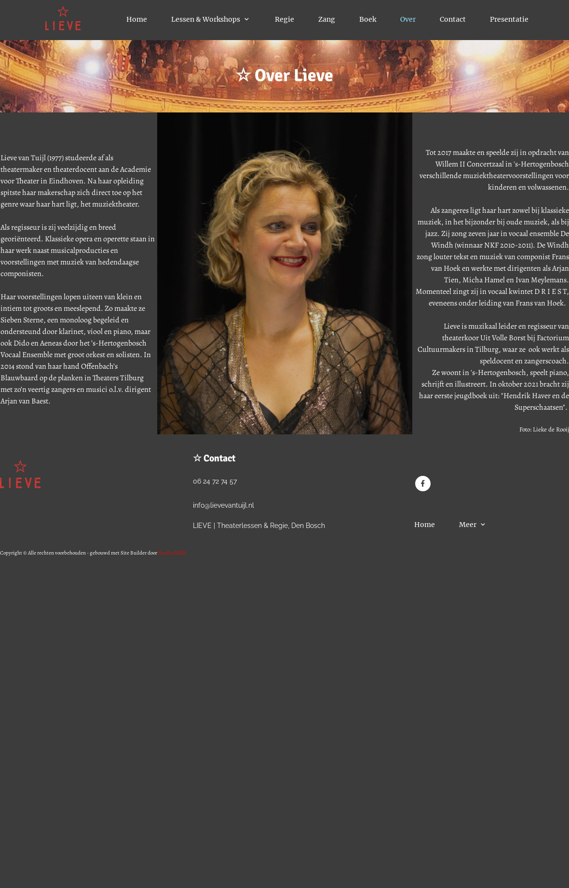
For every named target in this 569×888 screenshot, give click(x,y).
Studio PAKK (172, 552)
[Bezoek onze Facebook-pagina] (423, 483)
